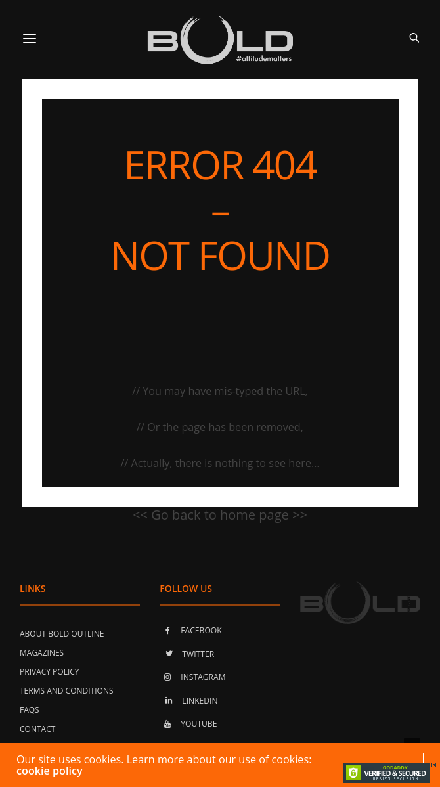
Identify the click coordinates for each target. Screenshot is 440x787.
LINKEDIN (188, 700)
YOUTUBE (188, 723)
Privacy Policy (49, 671)
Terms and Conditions (67, 690)
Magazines (42, 652)
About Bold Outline (62, 633)
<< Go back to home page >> (220, 515)
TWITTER (187, 654)
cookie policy (49, 770)
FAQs (29, 709)
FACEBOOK (190, 630)
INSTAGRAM (192, 677)
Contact (37, 728)
